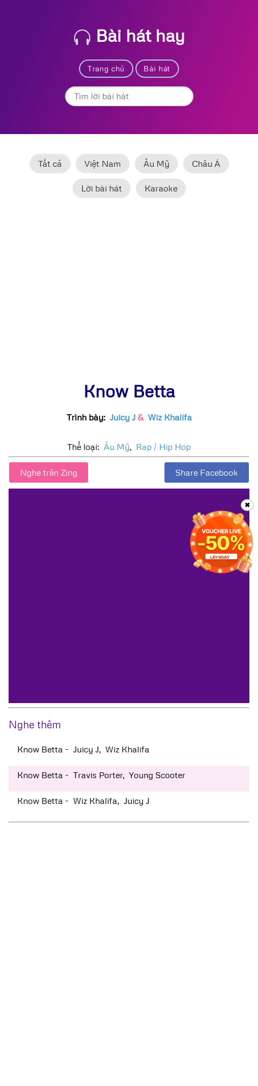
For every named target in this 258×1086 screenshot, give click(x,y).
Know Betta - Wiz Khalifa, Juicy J (83, 800)
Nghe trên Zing (48, 472)
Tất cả (50, 163)
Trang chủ (106, 68)
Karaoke (161, 188)
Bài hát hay (129, 35)
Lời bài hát (101, 188)
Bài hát (157, 68)
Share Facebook (206, 472)
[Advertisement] (129, 294)
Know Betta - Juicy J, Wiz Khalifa (83, 749)
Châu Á (206, 163)
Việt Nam (102, 163)
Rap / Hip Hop (163, 446)
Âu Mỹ (156, 163)
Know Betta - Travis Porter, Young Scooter (101, 775)
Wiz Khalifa (170, 417)
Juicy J (122, 417)
